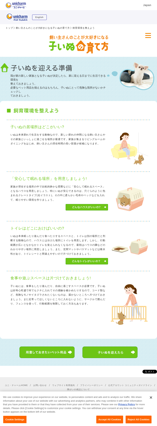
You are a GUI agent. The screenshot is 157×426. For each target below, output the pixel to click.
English (39, 17)
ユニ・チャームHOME (16, 385)
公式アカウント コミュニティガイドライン (130, 385)
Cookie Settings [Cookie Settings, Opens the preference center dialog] (14, 421)
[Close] (151, 399)
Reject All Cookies (138, 421)
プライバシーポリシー (91, 385)
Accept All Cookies (109, 421)
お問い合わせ (40, 385)
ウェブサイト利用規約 (63, 385)
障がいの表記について (78, 389)
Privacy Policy (126, 406)
